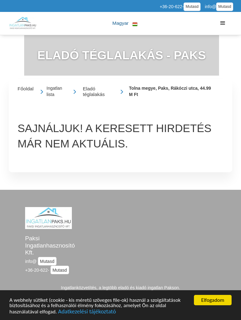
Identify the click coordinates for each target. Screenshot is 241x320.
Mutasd (191, 6)
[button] (125, 23)
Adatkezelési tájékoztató (87, 313)
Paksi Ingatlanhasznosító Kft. (50, 245)
